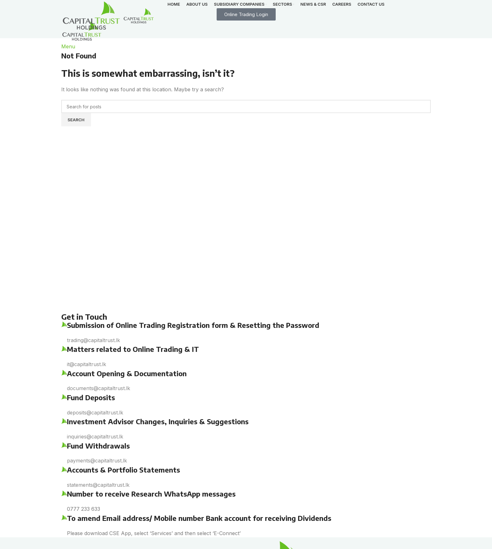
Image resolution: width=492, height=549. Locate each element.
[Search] (246, 106)
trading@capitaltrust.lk (93, 340)
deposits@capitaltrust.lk (95, 412)
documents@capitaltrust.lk (98, 388)
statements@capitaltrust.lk (98, 485)
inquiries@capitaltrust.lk (95, 436)
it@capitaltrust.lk (86, 364)
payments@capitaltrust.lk (97, 460)
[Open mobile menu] (68, 46)
